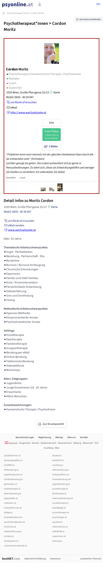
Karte (54, 92)
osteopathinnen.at (13, 507)
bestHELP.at (57, 460)
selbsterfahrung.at (12, 531)
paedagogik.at (59, 507)
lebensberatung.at (12, 493)
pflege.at (8, 512)
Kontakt (84, 437)
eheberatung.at (11, 469)
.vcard (22, 177)
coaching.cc (57, 465)
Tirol (96, 443)
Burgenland (24, 443)
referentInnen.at (60, 526)
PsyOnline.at (10, 526)
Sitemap (59, 437)
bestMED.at (9, 465)
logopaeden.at (11, 498)
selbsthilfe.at (58, 531)
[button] (98, 4)
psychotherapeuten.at (14, 522)
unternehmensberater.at (15, 545)
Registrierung (44, 437)
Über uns (71, 437)
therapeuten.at (11, 541)
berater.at (56, 455)
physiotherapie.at (60, 512)
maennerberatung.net (62, 498)
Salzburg (77, 443)
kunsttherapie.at (60, 488)
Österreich (11, 443)
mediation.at (10, 503)
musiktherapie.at (60, 503)
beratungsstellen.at (13, 460)
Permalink (11, 177)
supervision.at (59, 536)
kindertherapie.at (12, 488)
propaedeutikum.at (13, 517)
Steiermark (88, 443)
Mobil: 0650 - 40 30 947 (20, 97)
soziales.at (9, 536)
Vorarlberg (48, 448)
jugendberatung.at (61, 484)
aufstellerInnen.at (12, 455)
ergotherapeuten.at (13, 474)
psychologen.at (59, 517)
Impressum (55, 558)
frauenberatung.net (61, 479)
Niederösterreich (48, 443)
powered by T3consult (90, 558)
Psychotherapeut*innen (18, 13)
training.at (57, 541)
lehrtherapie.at (59, 493)
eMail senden (14, 225)
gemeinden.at (10, 484)
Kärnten (35, 443)
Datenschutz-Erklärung (35, 558)
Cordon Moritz (37, 13)
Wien (57, 448)
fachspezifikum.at (60, 474)
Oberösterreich (65, 443)
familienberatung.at (13, 479)
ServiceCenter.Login (25, 437)
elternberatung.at (60, 469)
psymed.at (57, 522)
